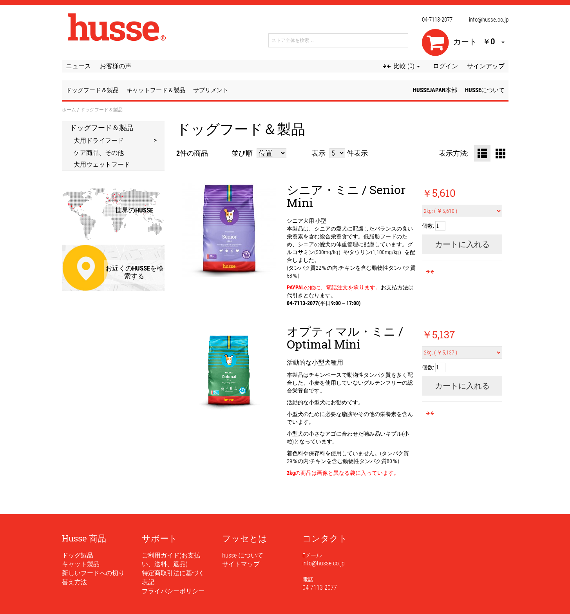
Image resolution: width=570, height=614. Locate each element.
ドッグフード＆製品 (101, 127)
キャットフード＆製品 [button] (156, 90)
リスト (482, 153)
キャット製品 (81, 564)
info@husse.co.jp (488, 19)
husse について (242, 555)
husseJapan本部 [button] (435, 90)
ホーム (69, 109)
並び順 (242, 153)
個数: (428, 225)
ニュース (78, 66)
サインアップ (486, 66)
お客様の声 (115, 66)
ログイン (445, 66)
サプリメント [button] (210, 90)
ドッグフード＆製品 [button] (92, 90)
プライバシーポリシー (173, 591)
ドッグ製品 (77, 555)
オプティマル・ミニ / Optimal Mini (345, 337)
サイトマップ (241, 564)
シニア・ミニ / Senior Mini (346, 196)
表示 (318, 153)
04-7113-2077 (437, 19)
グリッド (500, 153)
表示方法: (454, 153)
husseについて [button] (485, 90)
